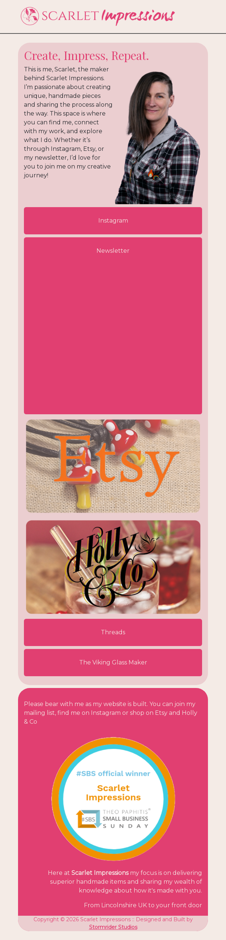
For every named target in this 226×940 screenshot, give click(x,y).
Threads (113, 632)
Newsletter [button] (113, 250)
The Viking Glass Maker (113, 662)
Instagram (113, 220)
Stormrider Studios (113, 927)
